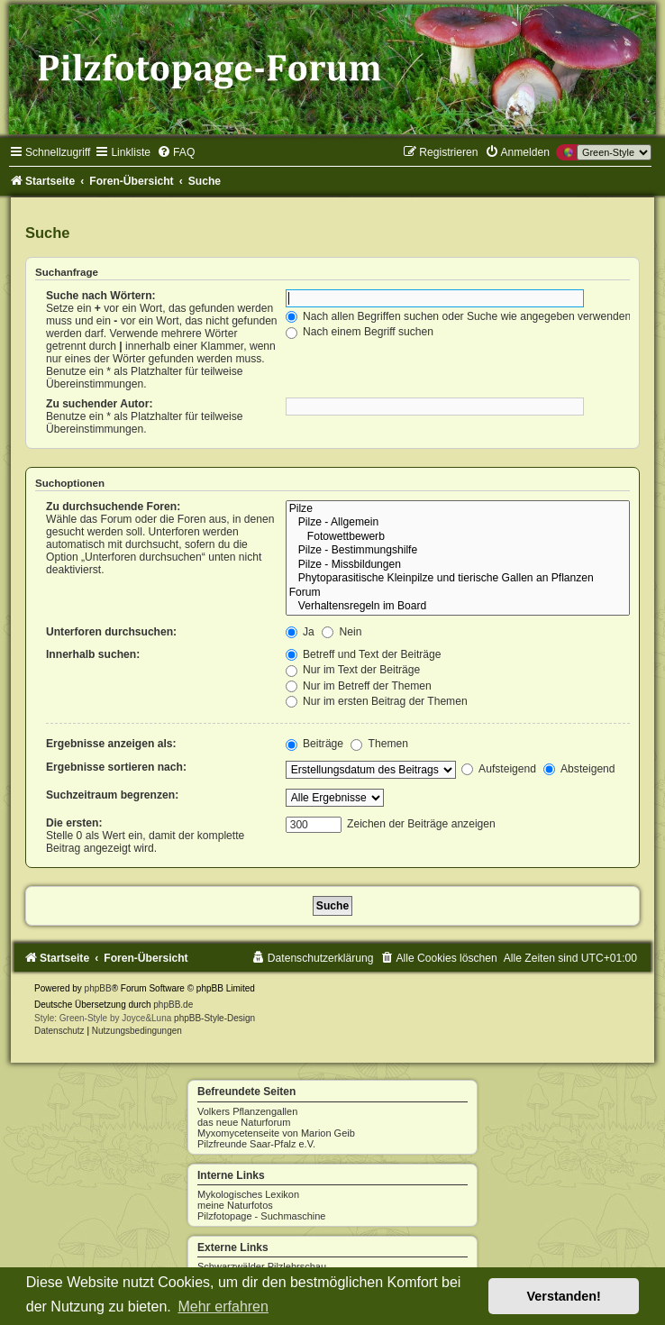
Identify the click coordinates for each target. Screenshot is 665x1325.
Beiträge (314, 743)
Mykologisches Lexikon (248, 1194)
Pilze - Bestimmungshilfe (457, 551)
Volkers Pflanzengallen (247, 1111)
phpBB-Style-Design (214, 1018)
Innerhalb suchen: (93, 654)
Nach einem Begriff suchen (359, 331)
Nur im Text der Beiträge (353, 669)
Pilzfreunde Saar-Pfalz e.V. (256, 1143)
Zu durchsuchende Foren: (113, 506)
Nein (341, 632)
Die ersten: (74, 823)
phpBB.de (173, 1005)
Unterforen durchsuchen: (111, 632)
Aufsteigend (498, 769)
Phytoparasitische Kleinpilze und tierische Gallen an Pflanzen (457, 578)
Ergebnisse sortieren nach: (116, 767)
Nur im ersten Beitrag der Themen (377, 701)
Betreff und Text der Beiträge (364, 654)
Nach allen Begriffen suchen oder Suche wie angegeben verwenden (459, 316)
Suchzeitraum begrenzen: (112, 795)
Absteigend (579, 769)
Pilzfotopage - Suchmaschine (261, 1216)
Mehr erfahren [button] (223, 1306)
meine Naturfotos (235, 1205)
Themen (379, 743)
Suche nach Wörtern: (101, 295)
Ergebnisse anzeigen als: (111, 743)
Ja (300, 632)
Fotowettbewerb (457, 537)
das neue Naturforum (243, 1122)
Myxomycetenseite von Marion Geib (276, 1133)
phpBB (98, 988)
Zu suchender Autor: (99, 404)
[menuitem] (176, 152)
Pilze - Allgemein (457, 523)
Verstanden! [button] (564, 1296)
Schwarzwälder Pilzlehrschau (261, 1266)
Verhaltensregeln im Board (457, 606)
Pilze (457, 509)
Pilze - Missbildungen (457, 565)
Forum (457, 593)
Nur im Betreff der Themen (359, 686)
